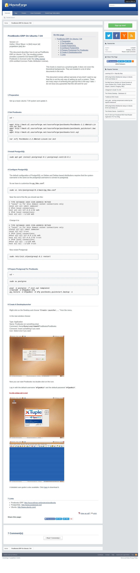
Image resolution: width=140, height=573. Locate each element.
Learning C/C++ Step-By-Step (113, 73)
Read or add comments (129, 52)
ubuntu (133, 50)
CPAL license (40, 59)
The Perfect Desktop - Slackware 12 (115, 93)
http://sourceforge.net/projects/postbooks (40, 503)
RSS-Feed (136, 555)
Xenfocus (14, 554)
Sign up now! (120, 25)
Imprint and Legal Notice (122, 554)
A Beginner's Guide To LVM (113, 90)
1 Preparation (65, 41)
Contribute (100, 554)
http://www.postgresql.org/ (32, 505)
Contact (107, 554)
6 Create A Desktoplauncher (71, 52)
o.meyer (133, 48)
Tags (16, 13)
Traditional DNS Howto (111, 97)
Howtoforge (11, 558)
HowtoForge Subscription (52, 13)
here (46, 487)
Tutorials (7, 13)
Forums (24, 13)
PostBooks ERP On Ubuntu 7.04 (69, 39)
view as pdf (85, 513)
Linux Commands (36, 13)
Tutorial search (10, 17)
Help (113, 554)
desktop (128, 50)
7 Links (63, 55)
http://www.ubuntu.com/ (27, 507)
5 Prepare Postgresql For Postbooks (74, 50)
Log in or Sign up (130, 1)
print (95, 513)
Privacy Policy (133, 558)
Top (133, 554)
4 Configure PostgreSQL (69, 48)
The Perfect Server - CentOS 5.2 (114, 111)
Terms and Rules (125, 558)
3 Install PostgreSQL (68, 46)
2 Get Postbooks (66, 43)
